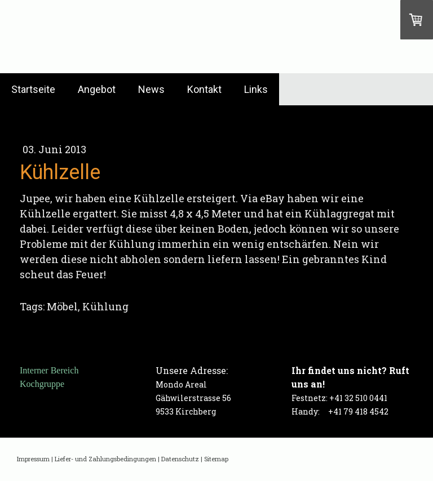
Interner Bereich (49, 370)
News (151, 89)
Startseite (33, 89)
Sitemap (216, 459)
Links (256, 89)
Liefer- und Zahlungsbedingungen (105, 459)
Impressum (33, 459)
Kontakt (204, 89)
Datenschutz (180, 459)
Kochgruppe (42, 384)
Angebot (97, 89)
